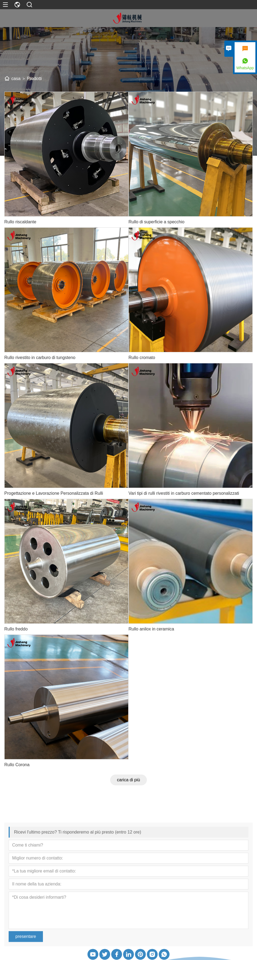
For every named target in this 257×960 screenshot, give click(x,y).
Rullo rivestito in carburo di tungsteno (39, 357)
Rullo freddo (16, 629)
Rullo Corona (16, 764)
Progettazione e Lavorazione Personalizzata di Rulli (53, 493)
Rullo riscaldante (20, 222)
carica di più (128, 780)
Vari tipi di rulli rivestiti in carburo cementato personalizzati (183, 493)
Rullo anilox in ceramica (151, 629)
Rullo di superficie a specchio (156, 222)
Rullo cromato (141, 357)
